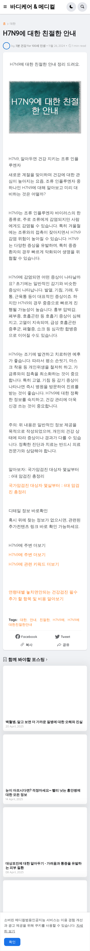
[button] (6, 7)
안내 (33, 620)
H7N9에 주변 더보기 (27, 554)
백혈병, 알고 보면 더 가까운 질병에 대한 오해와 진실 (44, 722)
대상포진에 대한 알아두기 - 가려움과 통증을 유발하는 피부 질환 (44, 866)
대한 (13, 23)
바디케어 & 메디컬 (32, 7)
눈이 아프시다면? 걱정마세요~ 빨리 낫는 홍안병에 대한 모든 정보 (43, 792)
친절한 (45, 620)
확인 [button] (12, 942)
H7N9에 (59, 620)
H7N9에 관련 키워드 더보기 (34, 564)
